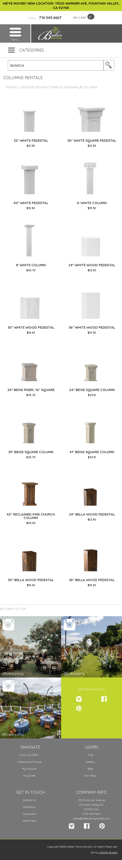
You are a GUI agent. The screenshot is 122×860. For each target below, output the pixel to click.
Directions (29, 807)
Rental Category (20, 87)
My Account (29, 768)
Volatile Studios (108, 852)
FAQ (90, 755)
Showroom (29, 814)
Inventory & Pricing (29, 761)
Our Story (90, 775)
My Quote (29, 775)
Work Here (29, 820)
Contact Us (29, 800)
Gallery (90, 761)
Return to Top (13, 609)
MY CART (80, 18)
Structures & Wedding (59, 87)
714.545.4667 (45, 17)
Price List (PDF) (29, 755)
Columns (90, 87)
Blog (90, 768)
